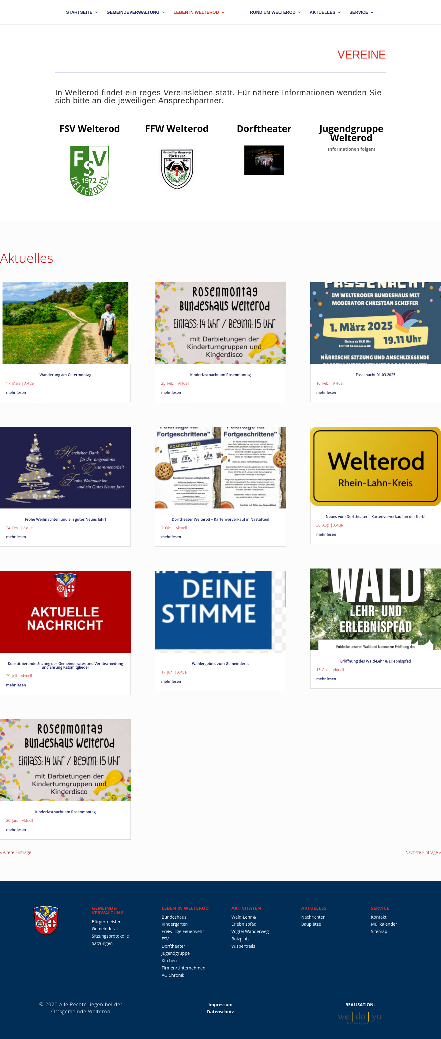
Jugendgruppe (176, 953)
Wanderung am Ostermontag (65, 374)
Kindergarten (175, 924)
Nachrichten (313, 917)
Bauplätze (311, 924)
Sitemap (379, 931)
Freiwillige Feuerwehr (183, 931)
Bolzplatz (241, 939)
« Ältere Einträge (15, 852)
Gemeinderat (105, 928)
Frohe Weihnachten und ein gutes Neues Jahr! (65, 519)
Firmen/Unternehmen (183, 968)
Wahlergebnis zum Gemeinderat (220, 663)
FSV (165, 939)
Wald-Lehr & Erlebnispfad (244, 920)
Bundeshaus (174, 917)
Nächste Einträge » (423, 852)
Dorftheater (264, 128)
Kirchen (169, 960)
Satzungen (102, 943)
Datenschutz (220, 1011)
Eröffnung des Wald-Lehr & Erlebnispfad (375, 661)
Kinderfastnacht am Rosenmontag (65, 811)
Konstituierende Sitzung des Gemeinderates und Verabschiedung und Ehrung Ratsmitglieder (65, 665)
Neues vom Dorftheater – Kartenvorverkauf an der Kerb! (375, 516)
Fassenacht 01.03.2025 (375, 374)
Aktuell (29, 383)
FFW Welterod (177, 128)
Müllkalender (384, 924)
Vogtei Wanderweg (250, 931)
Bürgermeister (106, 921)
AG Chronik (173, 975)
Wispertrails (243, 946)
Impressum (221, 1004)
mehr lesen (16, 392)
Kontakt (378, 917)
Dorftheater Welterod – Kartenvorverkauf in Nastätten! (220, 519)
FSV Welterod (89, 128)
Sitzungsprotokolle (110, 936)
